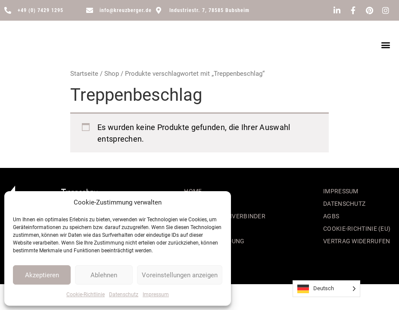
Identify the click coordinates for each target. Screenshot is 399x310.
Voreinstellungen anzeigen (180, 275)
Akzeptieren (42, 275)
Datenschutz (123, 294)
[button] (385, 45)
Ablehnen (103, 275)
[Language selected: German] (326, 288)
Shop (111, 74)
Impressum (156, 294)
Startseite (84, 74)
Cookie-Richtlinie (85, 294)
